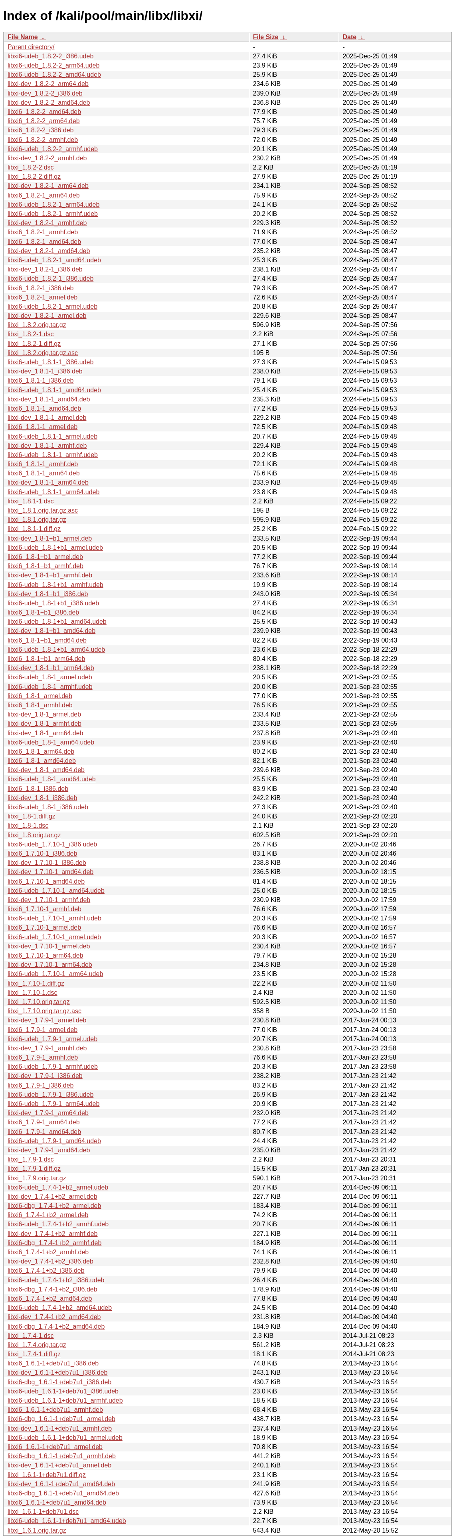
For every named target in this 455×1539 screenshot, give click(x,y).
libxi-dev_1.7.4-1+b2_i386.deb (50, 1261)
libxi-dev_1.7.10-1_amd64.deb (50, 871)
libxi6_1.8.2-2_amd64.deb (44, 111)
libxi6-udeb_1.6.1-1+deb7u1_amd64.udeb (67, 1520)
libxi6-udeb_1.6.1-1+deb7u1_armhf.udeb (65, 1400)
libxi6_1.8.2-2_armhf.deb (43, 139)
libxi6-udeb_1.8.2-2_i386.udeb (50, 56)
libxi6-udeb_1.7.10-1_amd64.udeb (56, 890)
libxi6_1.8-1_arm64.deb (41, 751)
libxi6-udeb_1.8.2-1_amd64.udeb (54, 260)
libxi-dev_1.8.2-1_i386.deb (45, 269)
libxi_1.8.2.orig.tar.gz (37, 324)
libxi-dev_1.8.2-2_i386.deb (45, 93)
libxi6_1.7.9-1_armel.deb (42, 1029)
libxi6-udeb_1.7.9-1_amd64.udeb (54, 1141)
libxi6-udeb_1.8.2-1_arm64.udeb (53, 204)
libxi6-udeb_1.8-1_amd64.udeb (52, 779)
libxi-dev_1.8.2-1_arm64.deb (48, 185)
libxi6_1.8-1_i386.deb (38, 788)
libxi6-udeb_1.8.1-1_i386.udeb (50, 362)
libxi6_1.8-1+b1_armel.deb (45, 556)
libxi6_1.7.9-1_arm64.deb (44, 1122)
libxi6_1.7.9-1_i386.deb (40, 1085)
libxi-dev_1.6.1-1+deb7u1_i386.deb (57, 1372)
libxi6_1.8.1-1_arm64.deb (44, 473)
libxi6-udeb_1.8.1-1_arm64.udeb (53, 492)
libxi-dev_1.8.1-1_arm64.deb (48, 482)
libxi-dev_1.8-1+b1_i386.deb (48, 594)
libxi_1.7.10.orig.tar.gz (39, 1001)
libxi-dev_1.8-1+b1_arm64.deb (51, 668)
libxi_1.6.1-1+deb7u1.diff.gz (47, 1474)
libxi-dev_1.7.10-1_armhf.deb (49, 899)
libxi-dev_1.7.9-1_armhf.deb (47, 1048)
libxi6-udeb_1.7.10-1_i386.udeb (52, 844)
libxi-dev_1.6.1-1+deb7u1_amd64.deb (61, 1484)
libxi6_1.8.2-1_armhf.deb (43, 232)
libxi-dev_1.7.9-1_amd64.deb (49, 1150)
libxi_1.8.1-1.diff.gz (34, 528)
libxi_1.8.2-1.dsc (31, 334)
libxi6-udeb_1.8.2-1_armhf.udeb (53, 213)
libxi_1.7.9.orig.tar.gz (37, 1178)
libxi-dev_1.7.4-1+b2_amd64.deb (54, 1316)
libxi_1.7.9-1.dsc (31, 1159)
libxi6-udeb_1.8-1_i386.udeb (48, 807)
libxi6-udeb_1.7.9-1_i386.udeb (50, 1094)
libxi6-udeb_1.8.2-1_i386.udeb (50, 278)
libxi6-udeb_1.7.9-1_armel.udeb (52, 1039)
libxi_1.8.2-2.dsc (31, 167)
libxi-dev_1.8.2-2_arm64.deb (48, 83)
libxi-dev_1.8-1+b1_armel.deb (50, 538)
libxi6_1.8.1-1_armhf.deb (43, 464)
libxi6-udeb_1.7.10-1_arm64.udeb (55, 973)
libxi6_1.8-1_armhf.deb (40, 705)
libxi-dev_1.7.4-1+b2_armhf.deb (52, 1233)
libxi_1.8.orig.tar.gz (34, 835)
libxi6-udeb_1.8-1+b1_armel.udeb (55, 547)
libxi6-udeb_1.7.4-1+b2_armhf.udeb (58, 1224)
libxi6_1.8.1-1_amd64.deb (44, 408)
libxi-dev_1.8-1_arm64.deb (45, 733)
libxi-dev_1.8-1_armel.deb (44, 714)
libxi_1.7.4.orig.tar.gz (37, 1344)
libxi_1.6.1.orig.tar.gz (37, 1530)
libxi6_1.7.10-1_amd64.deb (46, 881)
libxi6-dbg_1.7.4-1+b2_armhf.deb (54, 1243)
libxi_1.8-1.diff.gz (31, 816)
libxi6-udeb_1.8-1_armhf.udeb (50, 686)
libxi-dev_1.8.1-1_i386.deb (45, 371)
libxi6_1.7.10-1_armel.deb (44, 927)
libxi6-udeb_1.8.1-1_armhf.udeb (53, 454)
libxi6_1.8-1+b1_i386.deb (43, 612)
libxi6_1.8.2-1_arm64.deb (44, 195)
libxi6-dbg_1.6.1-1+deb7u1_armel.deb (61, 1418)
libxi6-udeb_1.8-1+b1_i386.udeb (53, 603)
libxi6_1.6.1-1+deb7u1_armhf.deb (55, 1409)
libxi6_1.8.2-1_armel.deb (42, 297)
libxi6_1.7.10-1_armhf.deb (44, 909)
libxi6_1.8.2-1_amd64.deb (44, 241)
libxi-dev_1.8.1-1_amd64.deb (49, 399)
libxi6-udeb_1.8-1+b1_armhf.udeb (55, 584)
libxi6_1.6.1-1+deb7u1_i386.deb (53, 1363)
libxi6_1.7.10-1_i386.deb (42, 853)
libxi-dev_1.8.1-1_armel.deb (47, 417)
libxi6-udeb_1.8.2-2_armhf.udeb (53, 149)
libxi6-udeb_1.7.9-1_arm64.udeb (53, 1103)
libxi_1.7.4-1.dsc (31, 1335)
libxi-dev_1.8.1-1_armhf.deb (47, 445)
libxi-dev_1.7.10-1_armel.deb (49, 946)
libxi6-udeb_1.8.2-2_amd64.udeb (54, 74)
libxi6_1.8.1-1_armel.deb (42, 426)
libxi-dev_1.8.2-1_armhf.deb (47, 223)
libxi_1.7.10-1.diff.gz (36, 983)
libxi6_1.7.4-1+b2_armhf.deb (48, 1252)
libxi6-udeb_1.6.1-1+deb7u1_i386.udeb (63, 1391)
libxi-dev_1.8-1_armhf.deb (44, 723)
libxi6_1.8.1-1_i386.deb (40, 380)
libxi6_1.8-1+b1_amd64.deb (47, 640)
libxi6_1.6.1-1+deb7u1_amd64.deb (57, 1502)
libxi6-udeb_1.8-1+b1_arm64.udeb (56, 649)
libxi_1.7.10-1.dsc (32, 992)
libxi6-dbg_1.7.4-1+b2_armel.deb (54, 1205)
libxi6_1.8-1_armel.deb (40, 696)
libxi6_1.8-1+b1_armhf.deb (45, 566)
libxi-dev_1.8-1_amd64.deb (46, 770)
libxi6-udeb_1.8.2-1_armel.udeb (52, 306)
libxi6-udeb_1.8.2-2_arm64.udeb (53, 65)
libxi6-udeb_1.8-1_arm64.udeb (51, 742)
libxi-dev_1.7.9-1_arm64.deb (48, 1113)
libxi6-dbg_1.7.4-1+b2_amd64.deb (56, 1326)
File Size (266, 37)
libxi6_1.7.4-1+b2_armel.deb (48, 1215)
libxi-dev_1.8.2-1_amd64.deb (49, 251)
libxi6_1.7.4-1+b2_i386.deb (46, 1270)
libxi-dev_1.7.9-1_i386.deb (45, 1075)
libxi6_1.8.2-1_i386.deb (40, 288)
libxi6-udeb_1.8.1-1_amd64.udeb (54, 390)
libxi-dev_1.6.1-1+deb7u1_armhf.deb (60, 1428)
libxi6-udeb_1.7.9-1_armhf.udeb (53, 1066)
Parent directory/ (31, 47)
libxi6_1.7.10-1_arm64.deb (45, 955)
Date (349, 37)
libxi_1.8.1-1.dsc (31, 501)
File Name (23, 37)
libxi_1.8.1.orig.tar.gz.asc (43, 510)
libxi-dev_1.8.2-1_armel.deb (47, 315)
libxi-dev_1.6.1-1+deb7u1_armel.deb (59, 1465)
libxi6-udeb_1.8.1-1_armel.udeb (52, 436)
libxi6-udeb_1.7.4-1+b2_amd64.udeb (60, 1307)
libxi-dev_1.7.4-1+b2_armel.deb (52, 1196)
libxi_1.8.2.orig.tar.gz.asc (43, 352)
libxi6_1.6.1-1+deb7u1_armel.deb (55, 1446)
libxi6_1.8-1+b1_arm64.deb (46, 658)
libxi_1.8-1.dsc (28, 825)
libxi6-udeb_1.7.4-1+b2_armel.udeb (58, 1187)
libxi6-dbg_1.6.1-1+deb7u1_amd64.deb (63, 1493)
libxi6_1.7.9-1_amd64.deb (44, 1131)
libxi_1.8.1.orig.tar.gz (37, 519)
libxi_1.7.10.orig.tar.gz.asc (44, 1011)
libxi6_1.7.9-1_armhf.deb (43, 1057)
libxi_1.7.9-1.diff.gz (34, 1168)
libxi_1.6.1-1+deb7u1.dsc (43, 1511)
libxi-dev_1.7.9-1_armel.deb (47, 1020)
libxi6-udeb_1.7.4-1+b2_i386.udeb (56, 1280)
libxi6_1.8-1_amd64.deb (42, 760)
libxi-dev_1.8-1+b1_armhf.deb (50, 575)
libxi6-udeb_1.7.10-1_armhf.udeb (54, 918)
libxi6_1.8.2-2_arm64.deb (44, 121)
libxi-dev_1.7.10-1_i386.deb (47, 862)
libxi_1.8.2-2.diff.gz (34, 176)
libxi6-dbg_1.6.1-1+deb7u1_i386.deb (59, 1382)
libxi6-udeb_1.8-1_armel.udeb (50, 677)
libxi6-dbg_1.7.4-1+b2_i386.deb (52, 1289)
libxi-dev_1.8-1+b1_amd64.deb (51, 630)
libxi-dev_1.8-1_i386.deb (42, 797)
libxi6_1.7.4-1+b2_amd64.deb (50, 1298)
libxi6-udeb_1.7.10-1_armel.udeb (54, 937)
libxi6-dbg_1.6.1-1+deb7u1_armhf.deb (62, 1456)
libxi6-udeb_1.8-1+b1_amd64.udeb (57, 621)
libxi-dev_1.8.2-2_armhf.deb (47, 158)
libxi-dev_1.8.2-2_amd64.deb (49, 102)
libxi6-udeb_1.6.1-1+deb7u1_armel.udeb (65, 1437)
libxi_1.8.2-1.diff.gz (34, 343)
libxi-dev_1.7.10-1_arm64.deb (50, 964)
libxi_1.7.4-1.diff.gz (34, 1354)
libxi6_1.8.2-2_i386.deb (40, 130)
